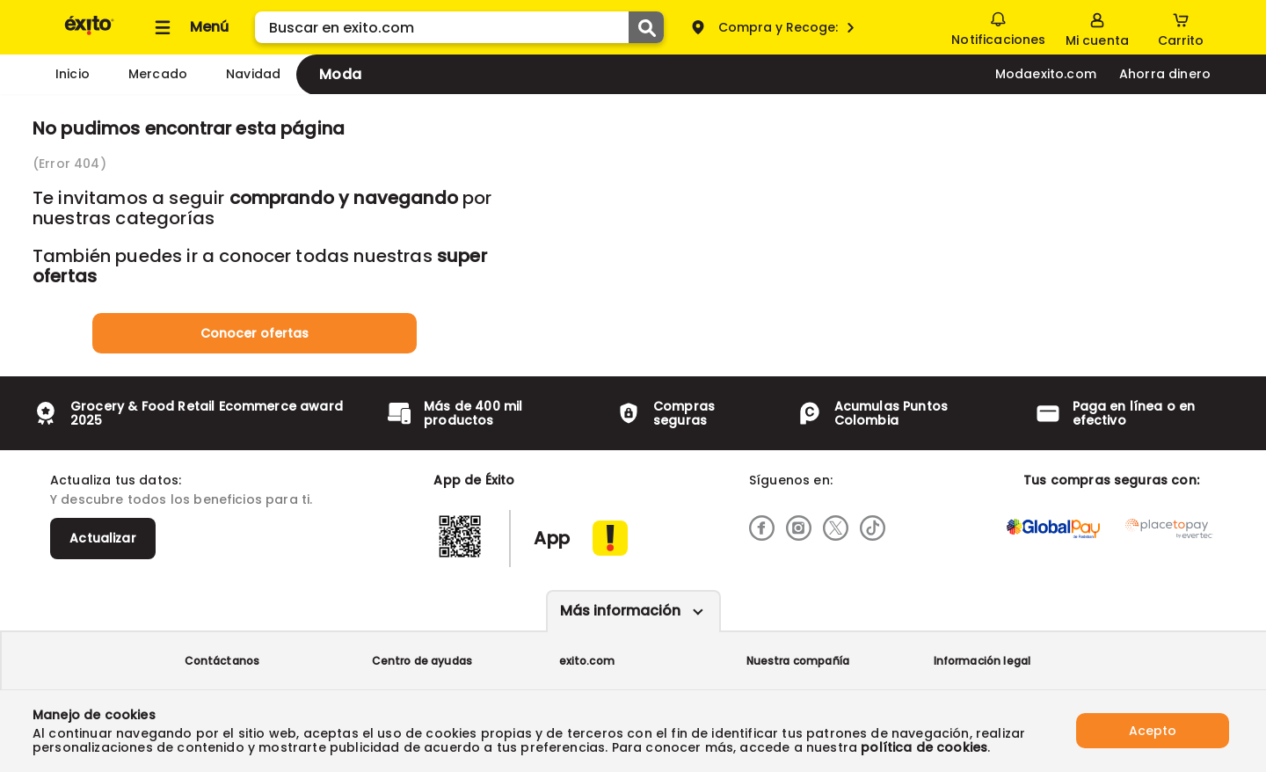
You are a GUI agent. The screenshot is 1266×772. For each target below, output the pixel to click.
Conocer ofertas (254, 333)
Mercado (157, 74)
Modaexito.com (1045, 74)
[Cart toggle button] (1181, 27)
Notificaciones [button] (998, 26)
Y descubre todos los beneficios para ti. (181, 499)
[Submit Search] (646, 27)
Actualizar (102, 538)
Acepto (1152, 730)
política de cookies (924, 747)
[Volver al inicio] (89, 34)
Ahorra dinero (1165, 74)
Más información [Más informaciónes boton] (620, 611)
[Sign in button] (1097, 27)
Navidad (253, 74)
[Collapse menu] (189, 27)
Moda (340, 74)
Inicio (72, 74)
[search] (459, 27)
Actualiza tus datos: (115, 480)
